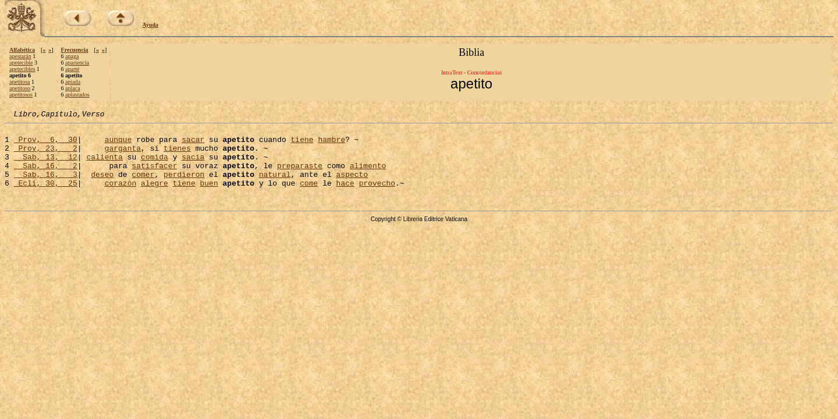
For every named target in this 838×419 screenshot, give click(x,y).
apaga (72, 56)
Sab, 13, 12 (45, 165)
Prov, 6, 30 (45, 144)
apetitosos (21, 94)
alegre (154, 196)
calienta (104, 165)
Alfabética (22, 50)
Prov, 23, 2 (45, 155)
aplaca (72, 88)
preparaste (299, 176)
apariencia (77, 62)
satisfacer (154, 176)
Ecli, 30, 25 (45, 196)
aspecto (352, 186)
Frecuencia (74, 50)
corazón (121, 196)
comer (143, 186)
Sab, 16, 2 (45, 176)
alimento (368, 176)
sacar (193, 144)
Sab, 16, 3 (45, 186)
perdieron (184, 186)
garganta (123, 155)
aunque (118, 144)
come (309, 196)
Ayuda (151, 25)
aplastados (77, 94)
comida (154, 165)
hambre (331, 144)
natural (275, 186)
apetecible (21, 62)
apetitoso (19, 88)
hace (345, 196)
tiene (301, 144)
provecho (377, 196)
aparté (72, 69)
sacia (193, 165)
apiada (72, 82)
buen (209, 196)
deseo (102, 186)
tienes (177, 155)
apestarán (20, 56)
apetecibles (22, 69)
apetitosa (19, 82)
